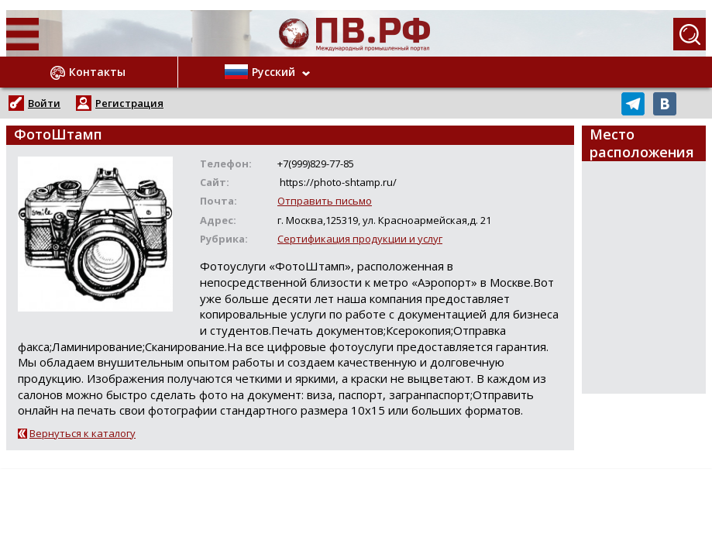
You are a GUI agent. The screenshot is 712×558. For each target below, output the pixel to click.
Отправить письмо (324, 201)
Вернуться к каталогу (82, 433)
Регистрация (129, 103)
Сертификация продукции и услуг (359, 239)
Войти (44, 103)
